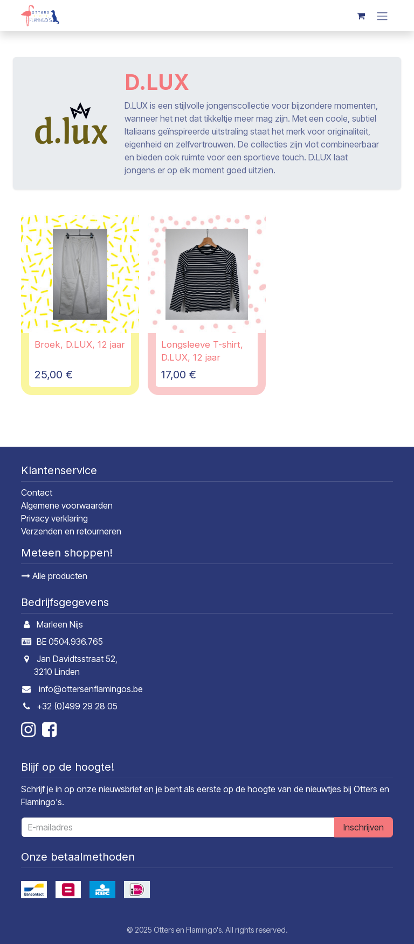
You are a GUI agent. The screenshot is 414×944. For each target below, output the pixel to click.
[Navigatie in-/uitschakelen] (382, 15)
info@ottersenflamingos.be (91, 689)
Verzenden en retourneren (71, 531)
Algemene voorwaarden (67, 505)
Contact (36, 492)
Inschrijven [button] (363, 827)
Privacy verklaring (54, 518)
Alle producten (54, 575)
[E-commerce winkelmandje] (360, 15)
